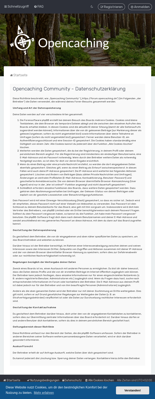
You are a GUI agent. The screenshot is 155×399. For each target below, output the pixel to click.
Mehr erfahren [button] (44, 392)
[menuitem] (38, 6)
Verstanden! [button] (133, 390)
